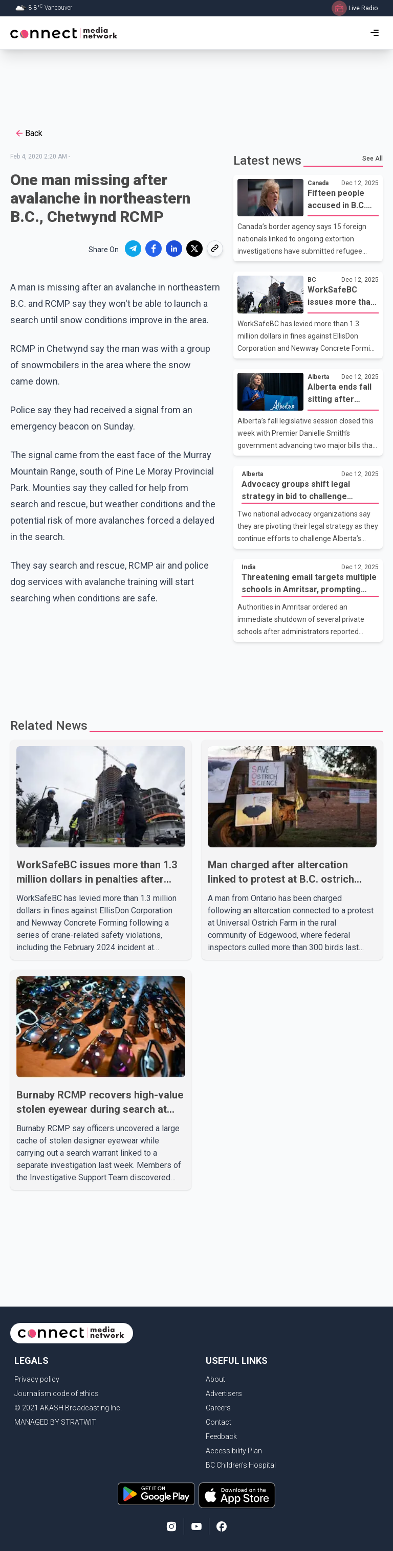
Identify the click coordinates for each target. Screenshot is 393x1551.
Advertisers (224, 1393)
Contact (218, 1422)
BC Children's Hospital (241, 1465)
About (215, 1379)
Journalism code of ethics (56, 1393)
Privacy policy (36, 1379)
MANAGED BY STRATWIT (55, 1422)
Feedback (221, 1436)
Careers (218, 1408)
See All (372, 158)
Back (28, 133)
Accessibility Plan (234, 1451)
